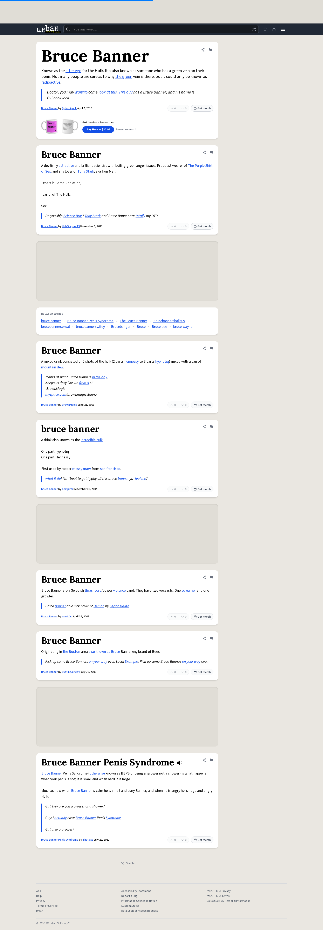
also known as (99, 651)
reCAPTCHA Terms (218, 896)
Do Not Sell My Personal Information (228, 901)
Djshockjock (69, 108)
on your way (98, 661)
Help (39, 896)
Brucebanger (121, 326)
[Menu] (283, 29)
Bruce (141, 326)
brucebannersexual (55, 326)
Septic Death (119, 606)
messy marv (81, 468)
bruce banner (51, 321)
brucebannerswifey (90, 326)
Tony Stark (85, 171)
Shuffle (127, 863)
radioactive (50, 82)
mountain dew (52, 367)
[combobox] (161, 29)
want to (81, 92)
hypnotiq (162, 361)
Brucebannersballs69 (169, 321)
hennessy (131, 361)
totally (140, 215)
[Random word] (253, 29)
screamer (188, 590)
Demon (99, 606)
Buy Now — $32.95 (98, 129)
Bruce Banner (49, 108)
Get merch (202, 108)
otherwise (97, 773)
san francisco (110, 468)
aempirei (67, 489)
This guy (125, 92)
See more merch (126, 129)
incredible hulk (92, 440)
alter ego (73, 71)
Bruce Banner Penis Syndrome (90, 321)
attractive (66, 165)
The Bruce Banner (133, 321)
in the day (99, 377)
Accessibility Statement (136, 891)
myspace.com (55, 394)
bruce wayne (182, 326)
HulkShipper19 (71, 226)
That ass (88, 840)
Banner (60, 606)
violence (119, 590)
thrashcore (93, 590)
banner (123, 478)
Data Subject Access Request (139, 911)
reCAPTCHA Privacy (219, 891)
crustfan (67, 617)
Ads (38, 891)
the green (123, 76)
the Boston (71, 651)
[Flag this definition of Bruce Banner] (210, 50)
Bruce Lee (159, 326)
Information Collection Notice (139, 901)
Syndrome (113, 817)
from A (84, 383)
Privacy (40, 901)
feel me (140, 478)
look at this (107, 92)
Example (131, 661)
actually (60, 817)
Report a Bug (129, 896)
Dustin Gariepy (71, 672)
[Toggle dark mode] (274, 29)
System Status (130, 906)
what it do (53, 478)
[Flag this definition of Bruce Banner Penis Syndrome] (211, 760)
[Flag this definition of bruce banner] (211, 426)
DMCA (39, 911)
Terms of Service (47, 906)
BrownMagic (69, 405)
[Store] (265, 29)
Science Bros (72, 215)
